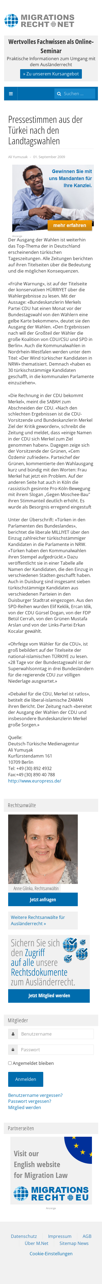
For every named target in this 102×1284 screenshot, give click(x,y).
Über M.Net (36, 1243)
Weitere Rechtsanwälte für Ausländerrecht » (38, 920)
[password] (55, 1050)
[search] (74, 93)
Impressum (60, 1236)
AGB (87, 1236)
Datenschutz (24, 1236)
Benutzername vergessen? (35, 1095)
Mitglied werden (24, 1107)
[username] (56, 1034)
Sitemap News (74, 1243)
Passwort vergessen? (29, 1101)
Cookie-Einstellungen (51, 1254)
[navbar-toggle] (11, 93)
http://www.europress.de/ (34, 781)
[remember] (10, 1063)
